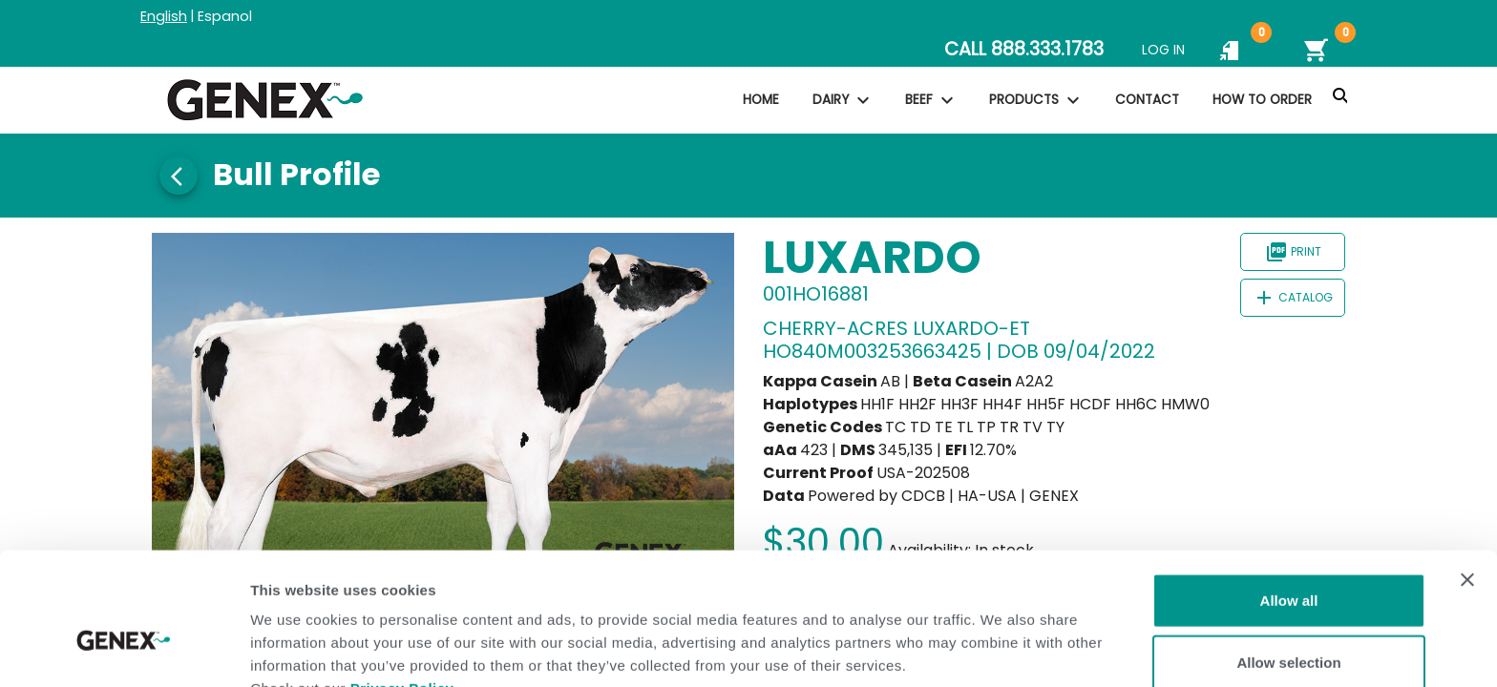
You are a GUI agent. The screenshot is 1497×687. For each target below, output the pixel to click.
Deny (1289, 624)
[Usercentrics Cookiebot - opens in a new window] (123, 649)
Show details (1002, 649)
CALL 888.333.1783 (1024, 49)
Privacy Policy (402, 587)
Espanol (225, 16)
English (163, 16)
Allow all (1289, 499)
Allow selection (1288, 562)
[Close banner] (1467, 479)
